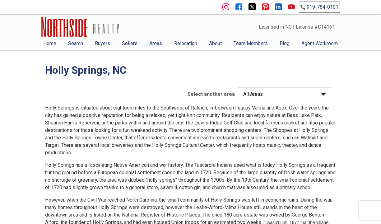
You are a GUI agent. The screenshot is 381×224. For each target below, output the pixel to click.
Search (75, 43)
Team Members (251, 43)
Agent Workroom (319, 43)
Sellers (129, 43)
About (215, 43)
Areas (155, 43)
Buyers (102, 43)
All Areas (253, 94)
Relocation (185, 43)
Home (49, 43)
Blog (285, 43)
